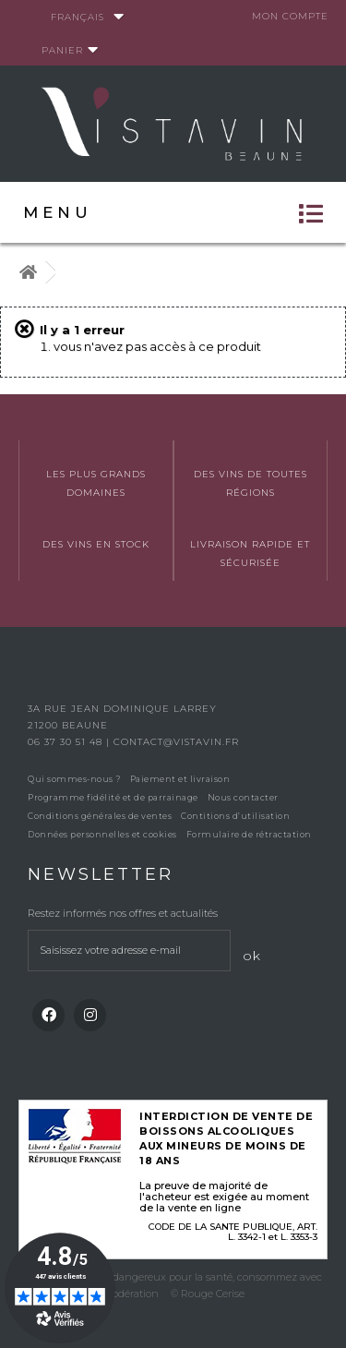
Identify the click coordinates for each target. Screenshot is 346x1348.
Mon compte (290, 16)
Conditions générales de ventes (100, 816)
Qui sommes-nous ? (74, 779)
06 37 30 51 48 (67, 742)
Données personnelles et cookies (102, 834)
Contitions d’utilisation (235, 816)
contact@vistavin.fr (176, 742)
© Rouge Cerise (208, 1293)
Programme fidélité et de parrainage (113, 797)
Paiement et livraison (180, 779)
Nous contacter (243, 797)
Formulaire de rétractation (249, 834)
